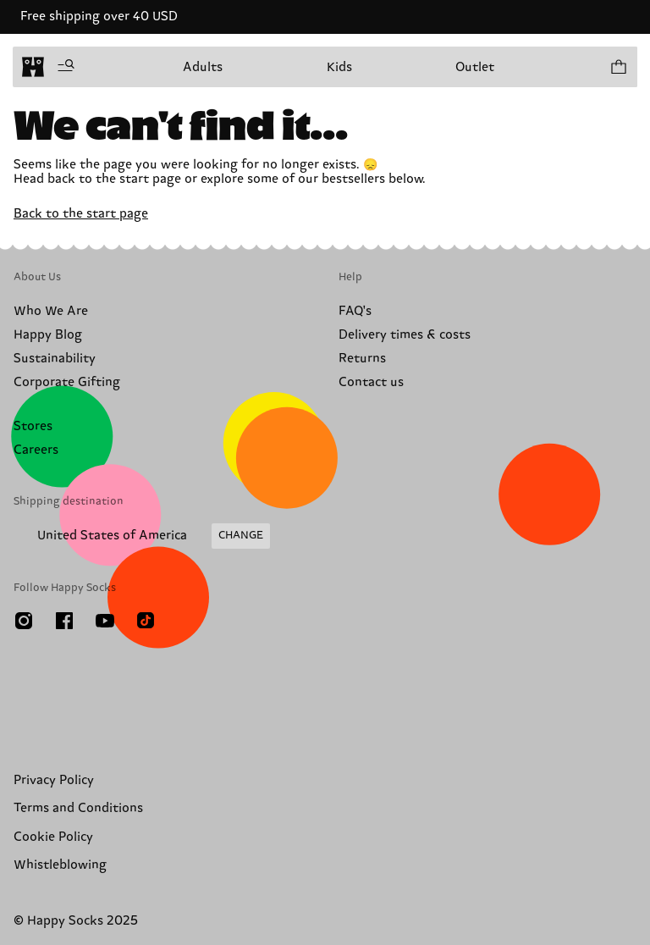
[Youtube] (105, 620)
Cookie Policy (53, 837)
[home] (33, 67)
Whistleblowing (60, 865)
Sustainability (55, 358)
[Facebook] (64, 620)
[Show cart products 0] (617, 67)
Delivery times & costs (405, 335)
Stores (33, 426)
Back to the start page (81, 214)
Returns (362, 358)
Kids (339, 67)
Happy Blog (48, 335)
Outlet (474, 67)
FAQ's (355, 311)
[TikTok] (145, 620)
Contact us (371, 382)
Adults (203, 67)
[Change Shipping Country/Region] (142, 536)
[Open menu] (66, 67)
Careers (36, 450)
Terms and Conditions (78, 808)
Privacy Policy (54, 780)
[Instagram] (23, 620)
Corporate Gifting (67, 382)
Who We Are (51, 311)
